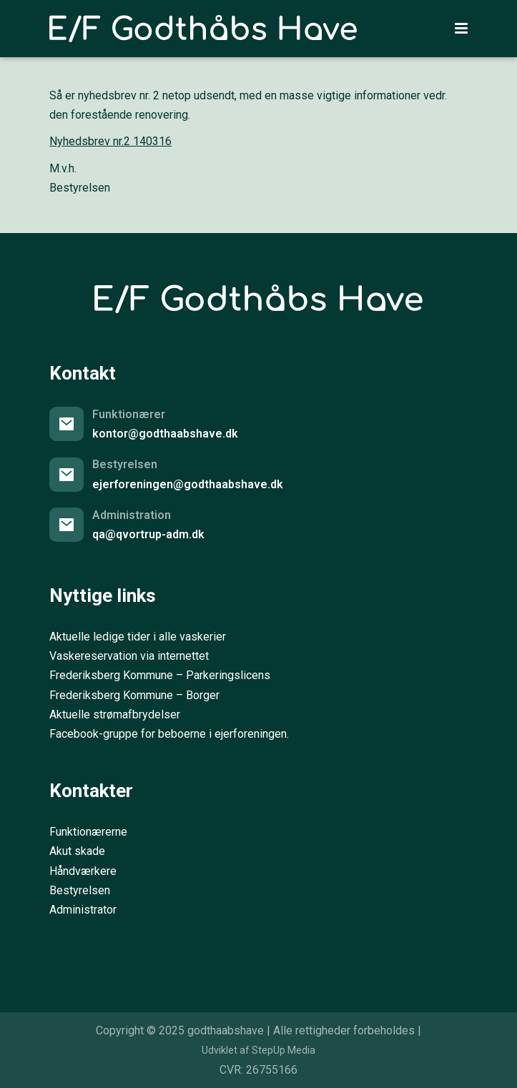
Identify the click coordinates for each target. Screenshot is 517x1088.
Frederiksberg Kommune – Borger (134, 695)
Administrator (83, 909)
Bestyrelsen (79, 890)
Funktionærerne (88, 832)
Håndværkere (83, 871)
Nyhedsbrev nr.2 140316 (110, 141)
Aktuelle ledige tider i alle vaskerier (137, 636)
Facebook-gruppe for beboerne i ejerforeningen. (169, 734)
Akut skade (77, 851)
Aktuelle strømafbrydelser (114, 714)
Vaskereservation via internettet (129, 656)
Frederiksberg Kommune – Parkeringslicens (159, 675)
